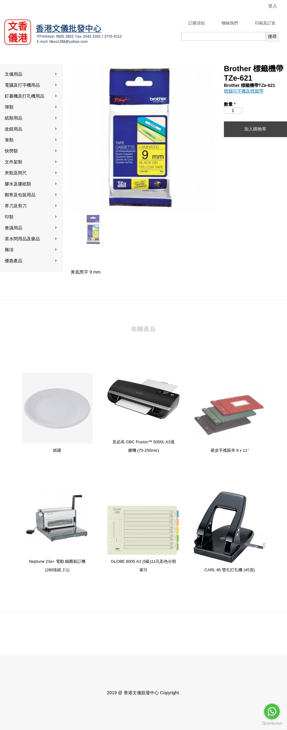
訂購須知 (196, 23)
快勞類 (31, 151)
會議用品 (31, 228)
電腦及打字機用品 (31, 85)
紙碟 (57, 450)
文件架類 (31, 162)
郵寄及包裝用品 (31, 195)
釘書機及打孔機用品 (31, 96)
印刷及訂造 (265, 23)
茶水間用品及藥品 (31, 239)
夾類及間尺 (31, 173)
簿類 (31, 107)
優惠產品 (31, 261)
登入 (272, 5)
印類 (31, 217)
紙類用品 (31, 118)
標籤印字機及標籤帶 (243, 90)
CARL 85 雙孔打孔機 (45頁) (229, 569)
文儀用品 (31, 74)
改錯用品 (31, 129)
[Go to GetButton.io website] (272, 724)
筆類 (31, 140)
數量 (230, 104)
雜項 (31, 250)
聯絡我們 (230, 23)
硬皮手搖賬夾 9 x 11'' (230, 450)
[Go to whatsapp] (272, 711)
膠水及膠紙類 (31, 184)
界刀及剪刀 (31, 206)
